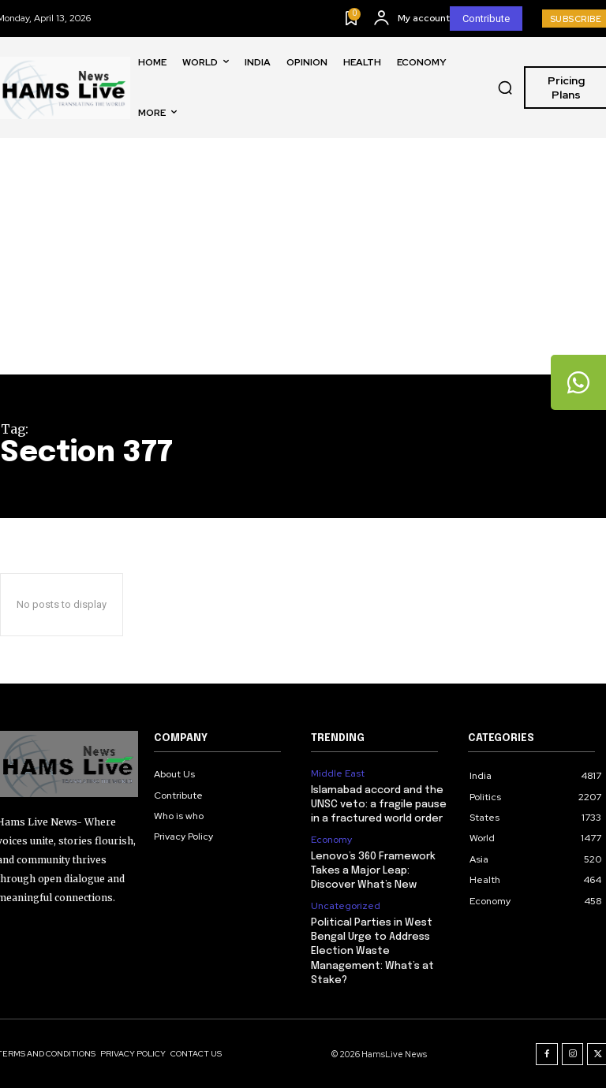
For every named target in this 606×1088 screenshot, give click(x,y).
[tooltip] (578, 382)
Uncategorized (345, 905)
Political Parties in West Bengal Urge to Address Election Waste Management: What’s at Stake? (372, 951)
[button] (505, 87)
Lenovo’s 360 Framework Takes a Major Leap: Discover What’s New (373, 870)
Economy (331, 839)
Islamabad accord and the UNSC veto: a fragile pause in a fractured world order (379, 804)
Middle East (338, 773)
